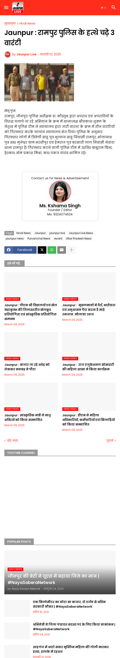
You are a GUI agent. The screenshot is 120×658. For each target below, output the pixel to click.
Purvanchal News (38, 238)
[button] (6, 7)
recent (58, 238)
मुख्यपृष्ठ (10, 23)
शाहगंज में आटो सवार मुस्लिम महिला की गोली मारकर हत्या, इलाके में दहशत (71, 649)
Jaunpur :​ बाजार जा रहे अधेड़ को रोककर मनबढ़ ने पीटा (27, 366)
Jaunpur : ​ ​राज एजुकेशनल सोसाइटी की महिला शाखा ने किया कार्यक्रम (88, 366)
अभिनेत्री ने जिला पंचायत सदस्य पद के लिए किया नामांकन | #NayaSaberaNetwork (74, 626)
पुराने (109, 441)
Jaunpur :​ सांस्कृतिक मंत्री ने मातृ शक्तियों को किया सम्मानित (27, 417)
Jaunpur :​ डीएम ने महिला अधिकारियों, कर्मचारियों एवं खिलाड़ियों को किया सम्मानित (88, 420)
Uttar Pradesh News (78, 238)
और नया (12, 441)
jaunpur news (15, 238)
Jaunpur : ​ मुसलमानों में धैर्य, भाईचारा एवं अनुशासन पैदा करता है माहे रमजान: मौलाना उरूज (88, 310)
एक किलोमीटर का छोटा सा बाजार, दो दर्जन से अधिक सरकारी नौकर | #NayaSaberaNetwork (69, 604)
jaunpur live (57, 233)
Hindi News (27, 23)
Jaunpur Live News (81, 233)
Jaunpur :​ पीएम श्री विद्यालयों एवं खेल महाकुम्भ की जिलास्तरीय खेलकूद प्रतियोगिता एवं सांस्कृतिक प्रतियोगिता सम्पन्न (30, 312)
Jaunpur (40, 233)
